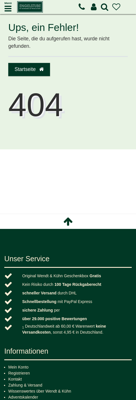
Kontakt (15, 379)
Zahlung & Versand (25, 385)
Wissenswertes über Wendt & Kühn (39, 391)
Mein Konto (18, 367)
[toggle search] (104, 7)
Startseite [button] (29, 69)
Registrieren (19, 373)
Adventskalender (23, 397)
